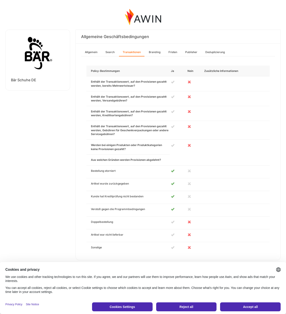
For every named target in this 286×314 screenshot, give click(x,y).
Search (110, 52)
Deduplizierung (215, 52)
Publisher (191, 52)
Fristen (172, 52)
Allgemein (91, 52)
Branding (154, 52)
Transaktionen (132, 52)
